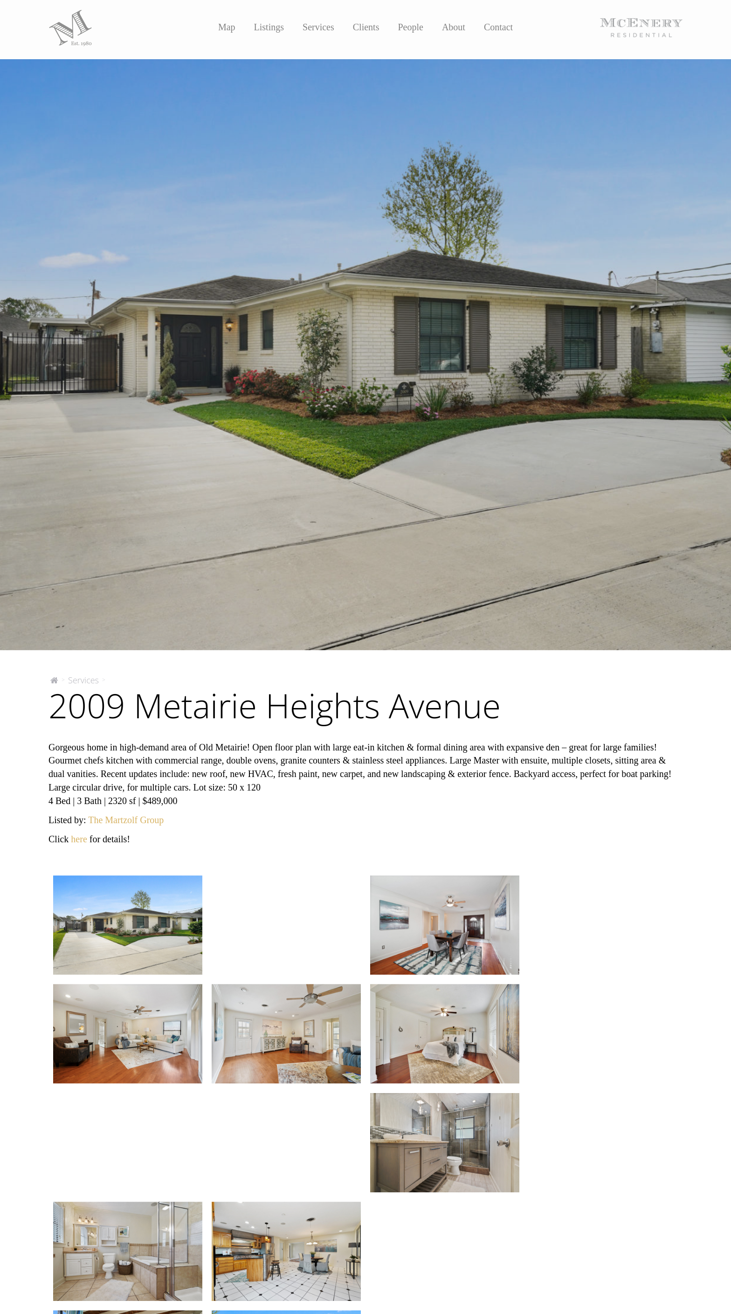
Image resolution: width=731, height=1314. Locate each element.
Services (318, 27)
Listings (269, 27)
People (410, 27)
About (453, 27)
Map (226, 27)
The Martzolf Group (126, 820)
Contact (498, 27)
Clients (366, 27)
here (79, 839)
